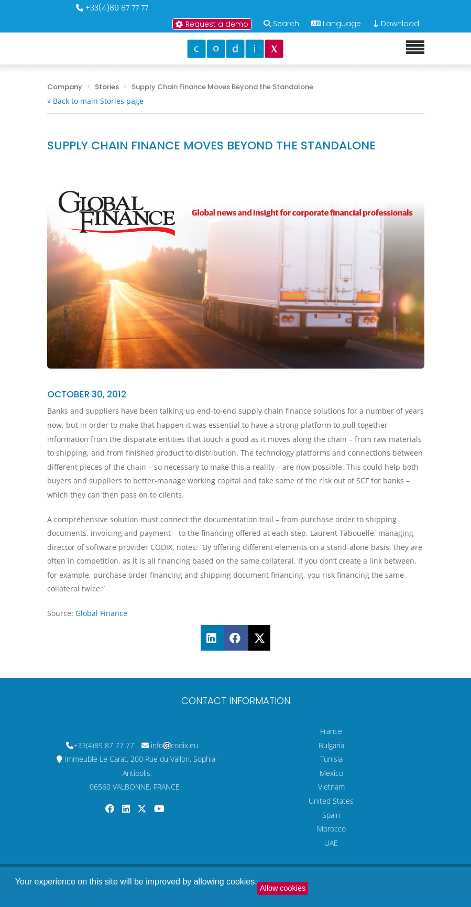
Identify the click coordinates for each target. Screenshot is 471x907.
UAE (331, 843)
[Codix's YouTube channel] (159, 809)
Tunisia (331, 759)
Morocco (331, 829)
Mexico (331, 773)
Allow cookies (282, 888)
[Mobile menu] (415, 47)
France (331, 731)
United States (331, 801)
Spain (331, 815)
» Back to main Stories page (95, 101)
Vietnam (331, 787)
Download (396, 23)
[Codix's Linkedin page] (127, 809)
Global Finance (101, 613)
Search (286, 23)
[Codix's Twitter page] (143, 809)
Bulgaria (331, 745)
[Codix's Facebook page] (111, 809)
